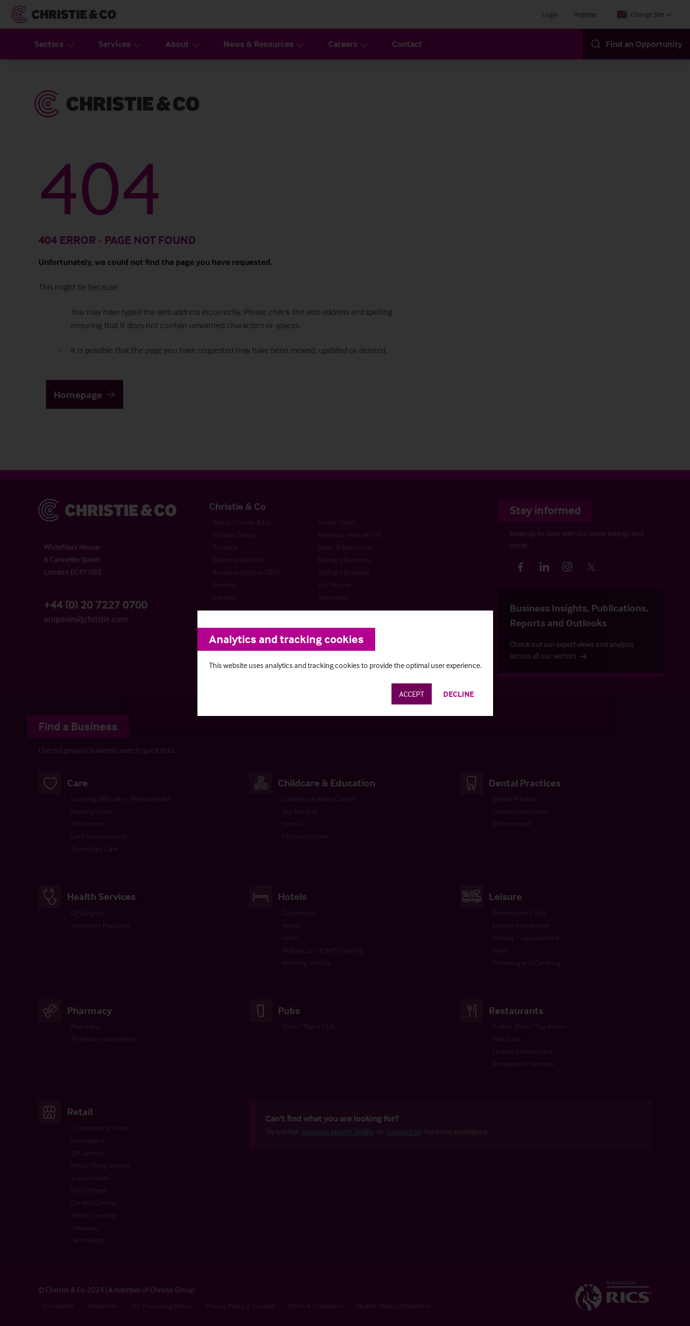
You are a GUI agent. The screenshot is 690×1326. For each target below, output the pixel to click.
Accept (411, 694)
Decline (458, 694)
